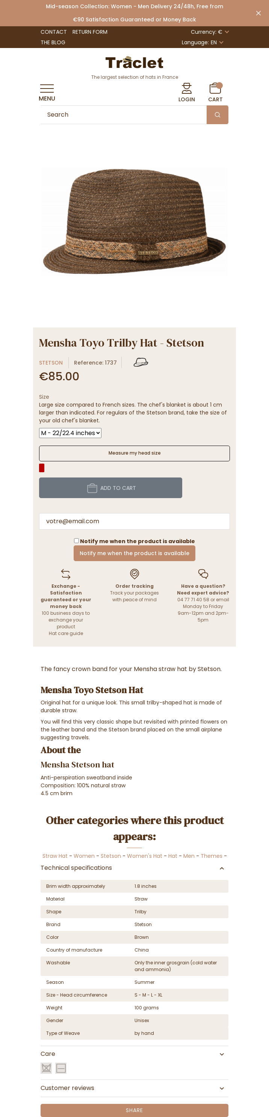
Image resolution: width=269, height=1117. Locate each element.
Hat (172, 856)
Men (189, 856)
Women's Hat (144, 856)
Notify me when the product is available (134, 553)
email (222, 599)
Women (84, 856)
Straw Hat (55, 856)
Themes (211, 856)
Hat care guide (66, 633)
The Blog (53, 42)
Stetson (51, 362)
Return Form (90, 32)
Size (44, 397)
